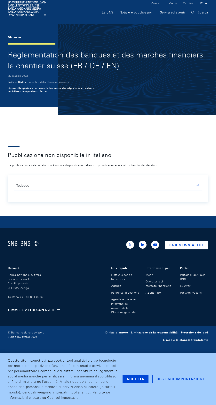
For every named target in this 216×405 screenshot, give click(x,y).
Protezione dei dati (194, 332)
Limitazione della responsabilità (154, 332)
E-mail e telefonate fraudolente (185, 340)
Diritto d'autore (116, 332)
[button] (204, 7)
